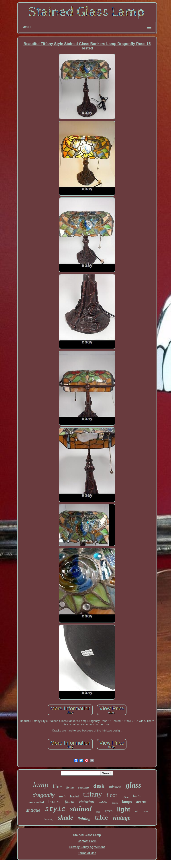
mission (115, 787)
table (101, 817)
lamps (127, 802)
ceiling (125, 797)
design (115, 803)
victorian (86, 801)
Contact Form (87, 841)
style (55, 809)
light (123, 809)
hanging (48, 819)
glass (133, 785)
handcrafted (36, 802)
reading (83, 787)
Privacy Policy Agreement (87, 847)
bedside (102, 802)
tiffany (92, 794)
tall (136, 811)
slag (98, 811)
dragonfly (44, 795)
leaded (74, 796)
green (109, 811)
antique (33, 810)
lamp (41, 784)
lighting (83, 819)
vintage (121, 817)
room (146, 811)
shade (65, 817)
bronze (54, 801)
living (70, 787)
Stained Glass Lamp (87, 835)
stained (81, 809)
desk (99, 786)
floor (111, 795)
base (137, 795)
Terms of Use (87, 853)
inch (62, 796)
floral (69, 801)
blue (57, 786)
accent (141, 802)
